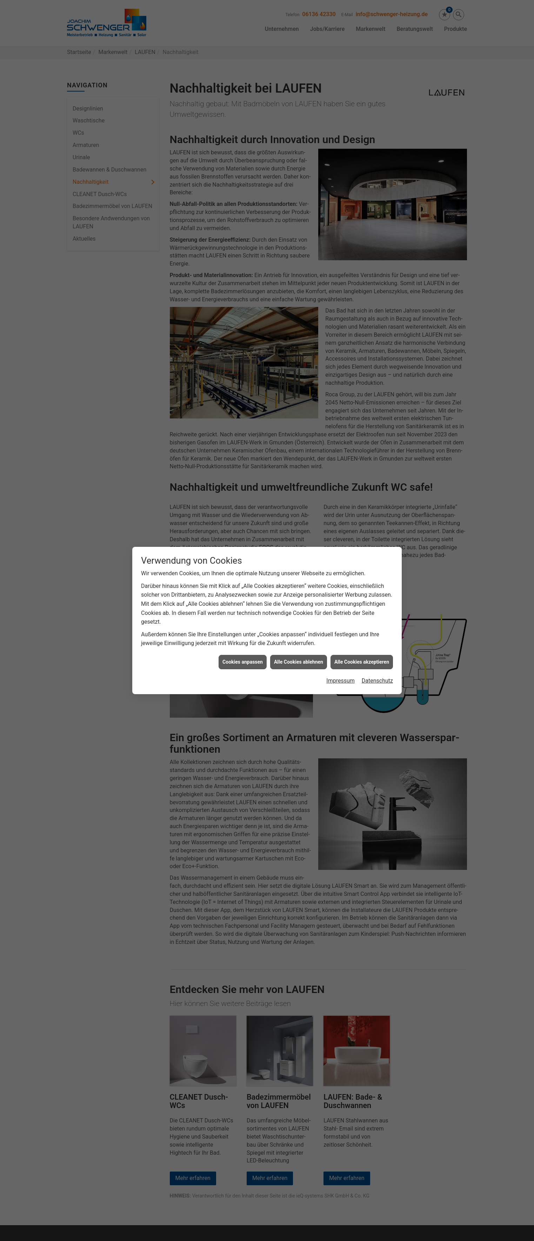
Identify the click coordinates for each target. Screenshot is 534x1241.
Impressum (340, 653)
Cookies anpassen (242, 634)
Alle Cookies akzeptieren (361, 634)
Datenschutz (377, 653)
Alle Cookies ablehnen (298, 634)
